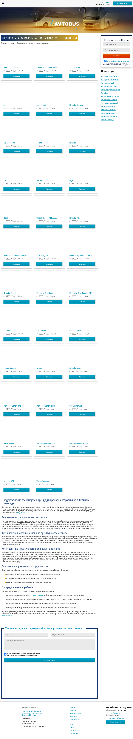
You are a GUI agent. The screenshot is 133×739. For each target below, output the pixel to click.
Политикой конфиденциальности (117, 61)
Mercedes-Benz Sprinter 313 (80, 293)
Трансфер (104, 93)
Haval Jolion (8, 443)
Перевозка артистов (108, 113)
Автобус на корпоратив (109, 86)
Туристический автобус (109, 100)
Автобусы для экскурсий (109, 103)
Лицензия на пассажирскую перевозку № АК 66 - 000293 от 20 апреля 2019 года (32, 713)
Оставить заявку (49, 660)
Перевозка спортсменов (109, 116)
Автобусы (73, 710)
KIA (4, 180)
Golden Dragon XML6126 (46, 68)
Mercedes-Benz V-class (45, 406)
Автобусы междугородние (110, 96)
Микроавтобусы (75, 713)
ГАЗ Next (7, 331)
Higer (71, 180)
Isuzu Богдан (42, 256)
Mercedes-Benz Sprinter (46, 293)
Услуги (72, 724)
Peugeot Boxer (75, 331)
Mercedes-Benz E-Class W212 (48, 443)
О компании (74, 733)
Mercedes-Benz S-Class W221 (81, 443)
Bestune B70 (8, 481)
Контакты (73, 730)
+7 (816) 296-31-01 (105, 2)
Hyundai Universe (76, 105)
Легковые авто (75, 719)
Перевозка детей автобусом (110, 90)
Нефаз (39, 180)
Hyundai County (10, 293)
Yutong (39, 143)
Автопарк (73, 707)
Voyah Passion (42, 481)
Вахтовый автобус (107, 120)
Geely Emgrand (75, 406)
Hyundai (72, 143)
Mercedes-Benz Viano (12, 406)
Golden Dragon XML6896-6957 (49, 218)
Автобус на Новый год (108, 110)
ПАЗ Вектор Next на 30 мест (15, 256)
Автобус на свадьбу (107, 83)
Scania (6, 105)
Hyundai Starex (75, 368)
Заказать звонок (122, 3)
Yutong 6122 (74, 68)
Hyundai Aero (74, 218)
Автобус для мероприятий (110, 80)
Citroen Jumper (9, 368)
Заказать (16, 76)
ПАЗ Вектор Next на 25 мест (81, 256)
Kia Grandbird (9, 143)
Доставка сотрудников (109, 76)
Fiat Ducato (41, 331)
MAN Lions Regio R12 (12, 68)
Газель (39, 368)
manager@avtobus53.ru (116, 718)
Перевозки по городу (108, 106)
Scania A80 (41, 105)
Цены (72, 727)
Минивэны (73, 716)
